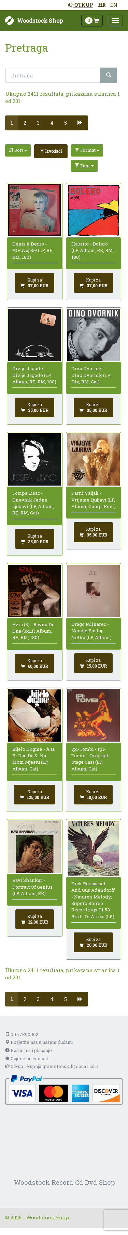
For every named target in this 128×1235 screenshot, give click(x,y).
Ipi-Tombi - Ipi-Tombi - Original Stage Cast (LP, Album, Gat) (89, 759)
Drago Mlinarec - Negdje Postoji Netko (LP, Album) (91, 630)
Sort (18, 150)
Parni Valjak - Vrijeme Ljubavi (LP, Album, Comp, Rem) (93, 499)
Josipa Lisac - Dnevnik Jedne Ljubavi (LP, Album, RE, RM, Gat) (33, 503)
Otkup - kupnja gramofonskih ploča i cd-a (52, 1066)
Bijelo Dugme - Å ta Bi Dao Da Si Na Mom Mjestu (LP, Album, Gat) (33, 759)
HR (101, 4)
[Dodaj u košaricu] (34, 283)
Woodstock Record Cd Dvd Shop (64, 1182)
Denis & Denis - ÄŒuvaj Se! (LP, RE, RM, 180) (33, 250)
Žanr (84, 166)
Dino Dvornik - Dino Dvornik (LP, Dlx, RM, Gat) (91, 375)
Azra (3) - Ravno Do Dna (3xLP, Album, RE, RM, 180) (33, 631)
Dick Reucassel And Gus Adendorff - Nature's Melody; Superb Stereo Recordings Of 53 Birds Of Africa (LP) (93, 899)
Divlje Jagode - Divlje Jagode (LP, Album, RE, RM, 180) (34, 375)
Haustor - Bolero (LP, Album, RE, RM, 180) (92, 250)
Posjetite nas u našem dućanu (39, 1042)
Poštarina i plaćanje (28, 1050)
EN (114, 4)
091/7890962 (21, 1034)
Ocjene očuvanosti (27, 1058)
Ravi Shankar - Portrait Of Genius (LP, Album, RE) (32, 886)
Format (87, 150)
